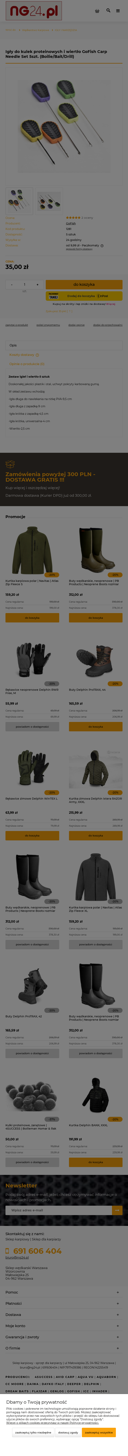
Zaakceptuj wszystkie (99, 1432)
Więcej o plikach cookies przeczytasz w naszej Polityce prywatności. (52, 1423)
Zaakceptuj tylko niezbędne (33, 1432)
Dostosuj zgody (68, 1432)
